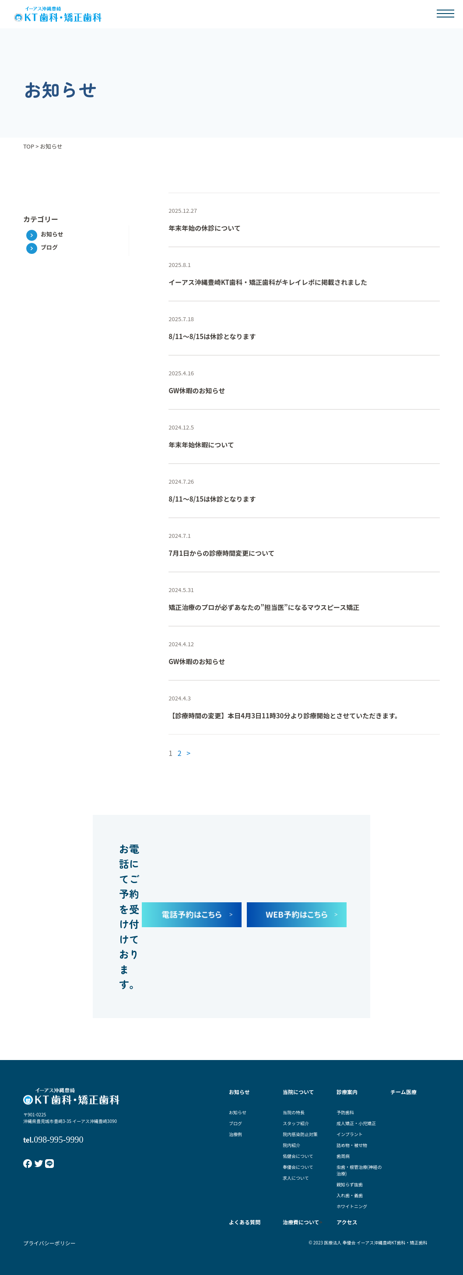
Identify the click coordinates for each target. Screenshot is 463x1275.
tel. (53, 1139)
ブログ (49, 247)
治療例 (235, 1134)
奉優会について (298, 1167)
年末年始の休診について (204, 227)
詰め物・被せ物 (352, 1145)
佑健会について (298, 1156)
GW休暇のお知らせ (196, 390)
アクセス (347, 1222)
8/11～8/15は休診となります (212, 336)
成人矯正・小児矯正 (356, 1123)
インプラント (350, 1134)
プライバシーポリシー (49, 1243)
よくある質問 (244, 1222)
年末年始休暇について (201, 444)
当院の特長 (294, 1112)
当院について (298, 1091)
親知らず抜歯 (350, 1184)
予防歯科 (345, 1112)
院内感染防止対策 (300, 1134)
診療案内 (347, 1091)
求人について (296, 1178)
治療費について (301, 1222)
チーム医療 (403, 1091)
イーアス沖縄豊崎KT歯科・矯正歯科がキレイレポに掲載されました (267, 282)
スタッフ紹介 (296, 1123)
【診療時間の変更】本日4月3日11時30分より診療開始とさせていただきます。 (284, 715)
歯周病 (343, 1156)
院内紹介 (291, 1145)
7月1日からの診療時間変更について (221, 553)
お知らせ (52, 234)
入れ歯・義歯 (350, 1195)
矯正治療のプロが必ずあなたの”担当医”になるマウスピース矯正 (263, 607)
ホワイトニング (352, 1206)
